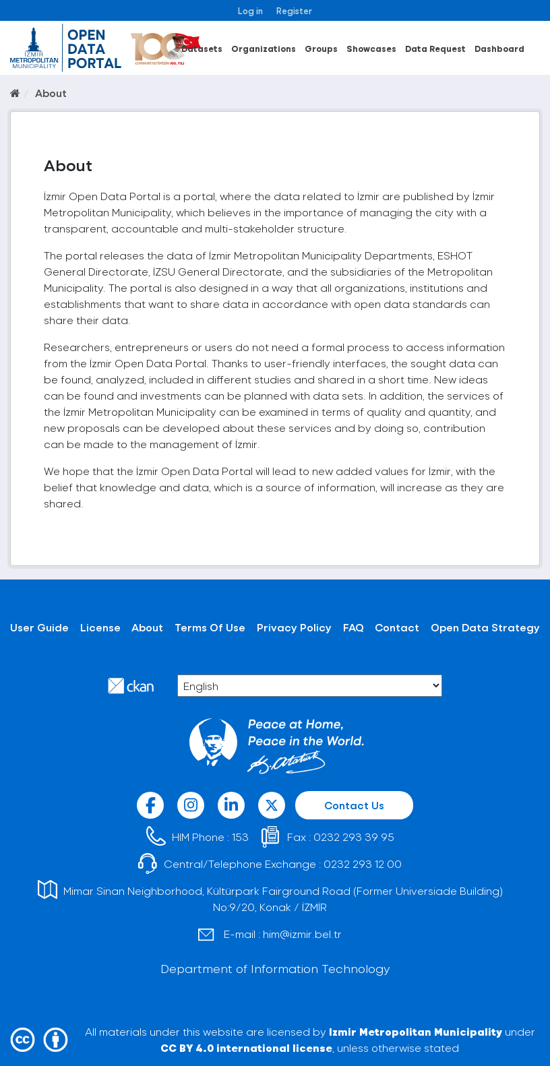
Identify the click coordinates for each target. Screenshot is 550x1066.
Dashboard (499, 48)
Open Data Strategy (485, 627)
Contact (397, 627)
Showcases (371, 48)
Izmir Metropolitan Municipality (415, 1031)
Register (294, 10)
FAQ (353, 627)
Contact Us (354, 805)
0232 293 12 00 (363, 863)
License (100, 627)
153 (240, 836)
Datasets (201, 48)
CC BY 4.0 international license (246, 1047)
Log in (250, 10)
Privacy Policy (294, 627)
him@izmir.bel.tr (302, 934)
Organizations (263, 48)
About (51, 93)
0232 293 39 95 (353, 836)
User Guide (39, 627)
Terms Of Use (210, 627)
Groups (321, 48)
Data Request (435, 48)
